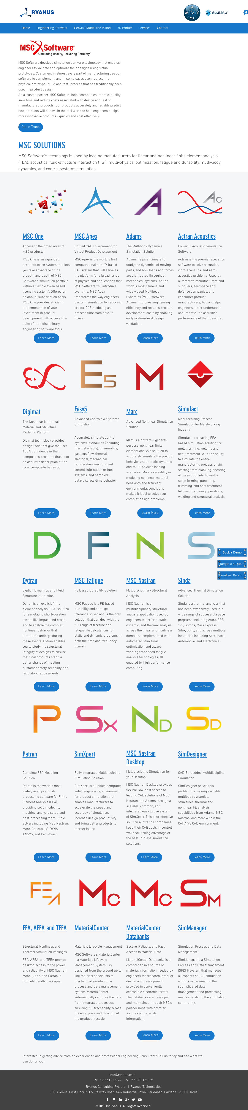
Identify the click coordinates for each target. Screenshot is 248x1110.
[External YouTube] (175, 85)
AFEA (39, 928)
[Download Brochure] (232, 575)
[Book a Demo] (232, 552)
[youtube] (140, 1099)
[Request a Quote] (232, 564)
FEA (27, 928)
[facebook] (107, 1099)
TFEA (61, 928)
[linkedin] (120, 1099)
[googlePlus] (127, 1099)
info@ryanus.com (122, 1075)
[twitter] (133, 1099)
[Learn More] (46, 338)
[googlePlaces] (114, 1099)
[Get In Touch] (30, 127)
